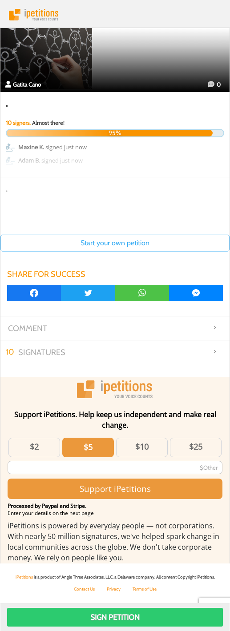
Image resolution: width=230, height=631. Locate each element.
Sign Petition (115, 617)
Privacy (114, 589)
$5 (88, 447)
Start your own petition (115, 243)
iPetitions (115, 14)
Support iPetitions (115, 489)
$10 (142, 446)
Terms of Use (145, 589)
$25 (195, 446)
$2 (34, 446)
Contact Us (84, 589)
